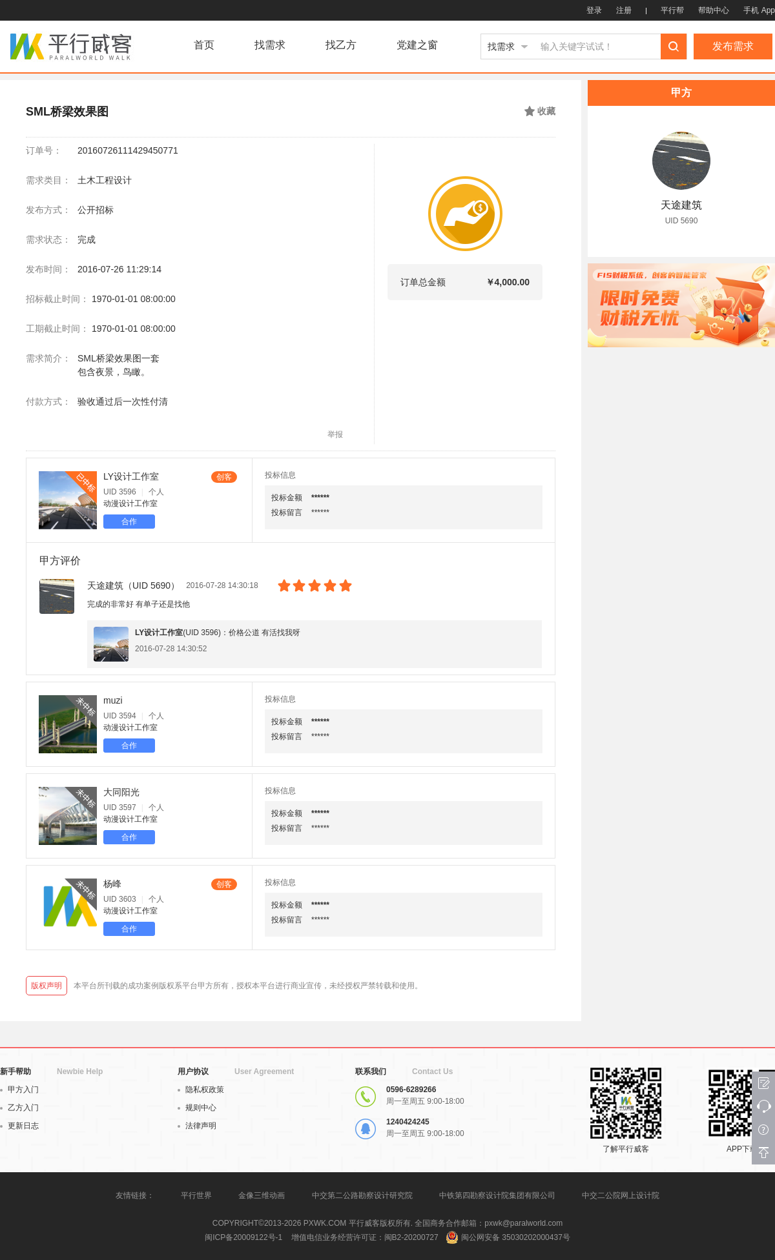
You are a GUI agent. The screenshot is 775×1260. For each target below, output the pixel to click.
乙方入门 (19, 1108)
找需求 (269, 45)
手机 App (759, 10)
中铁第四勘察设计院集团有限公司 (497, 1195)
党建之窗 (417, 45)
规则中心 (197, 1108)
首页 (204, 45)
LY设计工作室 (131, 476)
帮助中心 (713, 10)
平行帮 (672, 10)
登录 (594, 10)
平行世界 (196, 1195)
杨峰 (112, 884)
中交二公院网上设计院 (620, 1195)
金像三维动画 (261, 1195)
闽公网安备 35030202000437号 (515, 1237)
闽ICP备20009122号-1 (243, 1237)
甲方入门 (19, 1089)
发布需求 (733, 46)
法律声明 (197, 1126)
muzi (113, 700)
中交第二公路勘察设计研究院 (363, 1195)
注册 (624, 10)
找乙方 (341, 45)
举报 (335, 434)
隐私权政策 (201, 1089)
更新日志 (19, 1126)
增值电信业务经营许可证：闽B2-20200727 (365, 1237)
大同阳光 (121, 792)
